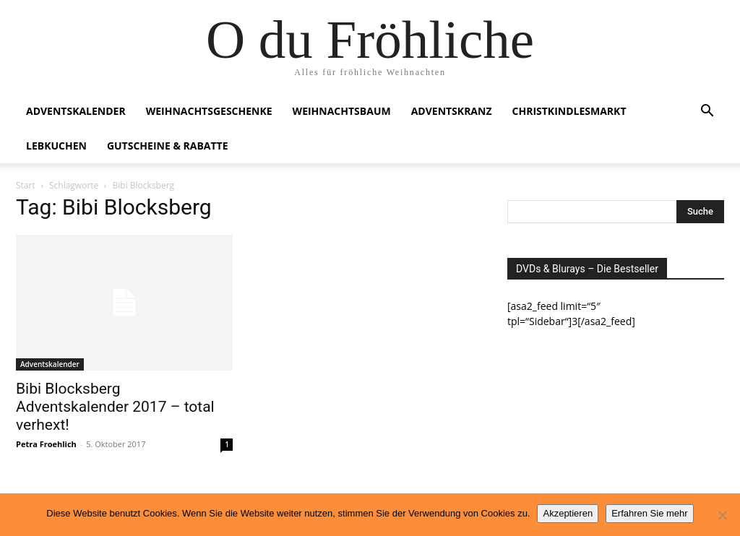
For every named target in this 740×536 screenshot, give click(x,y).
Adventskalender (76, 111)
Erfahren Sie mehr (649, 513)
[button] (706, 112)
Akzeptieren (568, 513)
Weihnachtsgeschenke (209, 111)
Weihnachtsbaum (342, 111)
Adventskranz (451, 111)
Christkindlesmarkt (569, 111)
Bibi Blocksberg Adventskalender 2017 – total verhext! (115, 406)
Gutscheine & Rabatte (167, 145)
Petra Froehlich (46, 443)
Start (25, 185)
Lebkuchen (56, 145)
